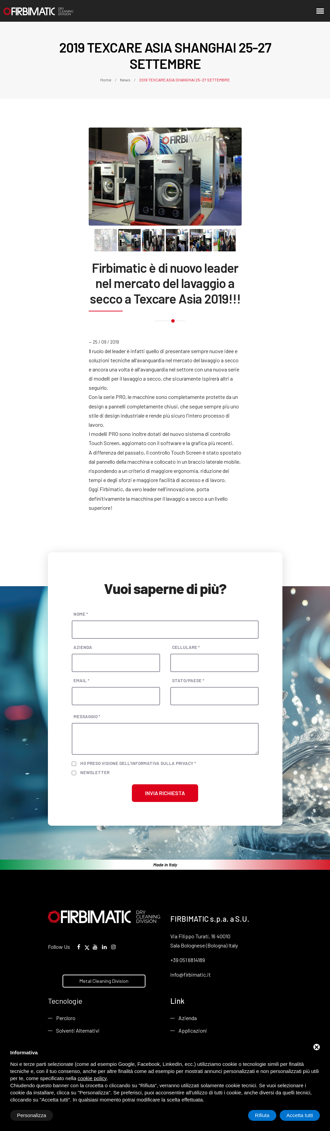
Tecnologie (65, 1000)
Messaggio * (86, 716)
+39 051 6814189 (187, 960)
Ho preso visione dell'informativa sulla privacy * (138, 763)
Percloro (65, 1018)
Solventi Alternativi (78, 1030)
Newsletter (94, 772)
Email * (81, 680)
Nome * (80, 614)
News (125, 79)
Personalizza (31, 1115)
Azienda (82, 647)
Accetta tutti (299, 1115)
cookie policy (92, 1078)
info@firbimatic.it (190, 974)
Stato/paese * (188, 680)
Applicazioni (192, 1030)
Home (106, 79)
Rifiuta (262, 1115)
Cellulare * (186, 647)
